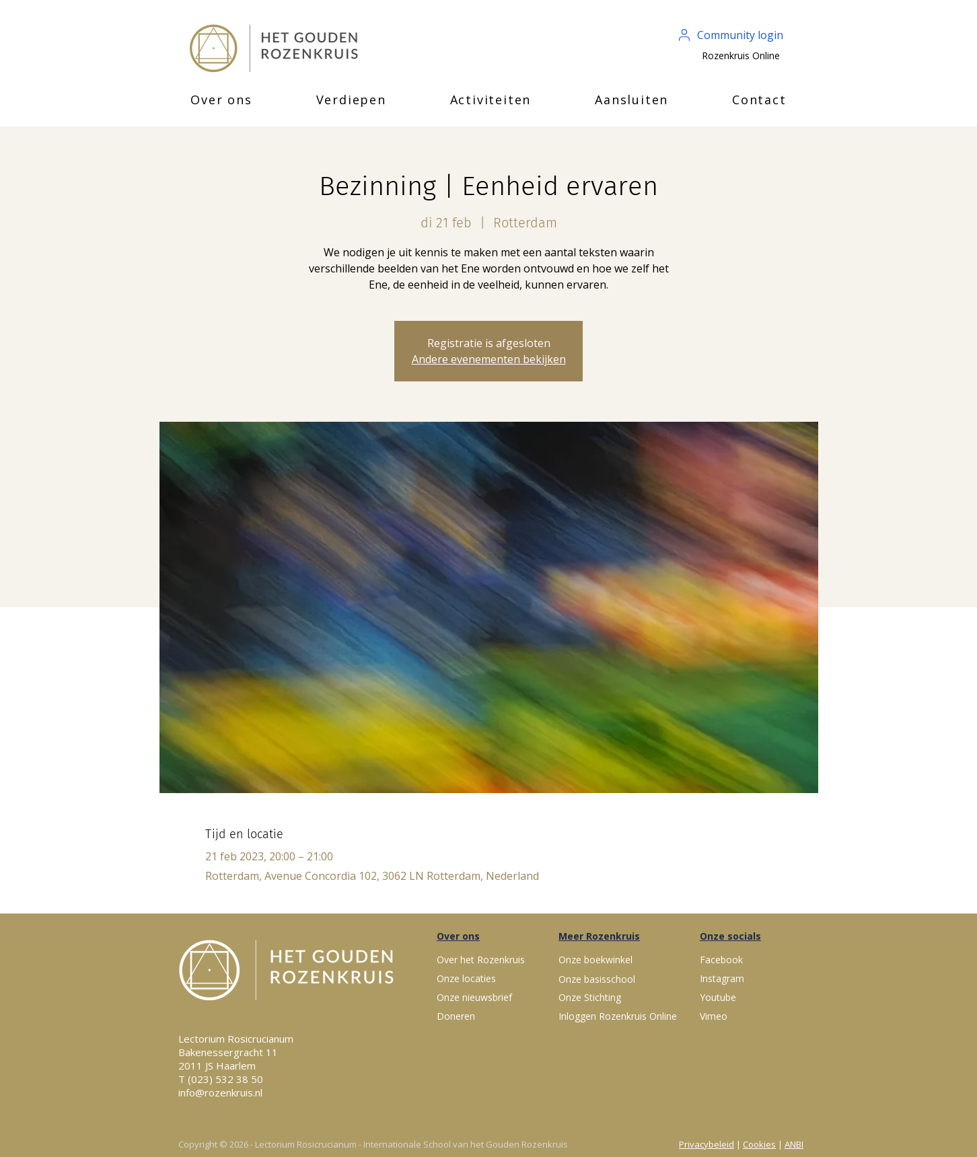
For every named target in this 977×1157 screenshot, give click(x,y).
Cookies (759, 1144)
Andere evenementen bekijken (489, 359)
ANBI (794, 1144)
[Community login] (731, 35)
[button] (221, 99)
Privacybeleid (706, 1144)
